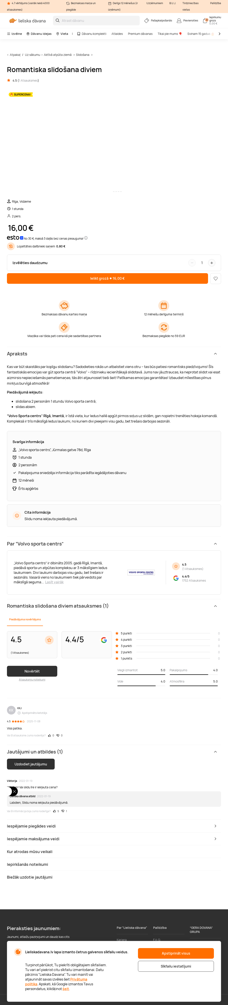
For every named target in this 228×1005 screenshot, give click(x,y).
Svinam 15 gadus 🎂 (201, 34)
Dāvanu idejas (39, 34)
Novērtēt (32, 671)
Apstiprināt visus (176, 953)
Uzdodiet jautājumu (31, 764)
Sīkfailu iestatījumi (176, 966)
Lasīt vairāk (54, 582)
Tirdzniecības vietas (190, 6)
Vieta (62, 34)
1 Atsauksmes (28, 80)
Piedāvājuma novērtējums (25, 619)
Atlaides (117, 34)
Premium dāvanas (140, 34)
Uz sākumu (32, 55)
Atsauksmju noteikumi (32, 679)
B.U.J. (172, 3)
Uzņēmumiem (154, 3)
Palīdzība (215, 3)
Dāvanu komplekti (91, 34)
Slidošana (82, 55)
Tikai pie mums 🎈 (170, 34)
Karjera (122, 940)
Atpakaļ (15, 55)
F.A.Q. (157, 940)
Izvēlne (14, 34)
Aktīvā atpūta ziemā (58, 55)
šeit (65, 988)
